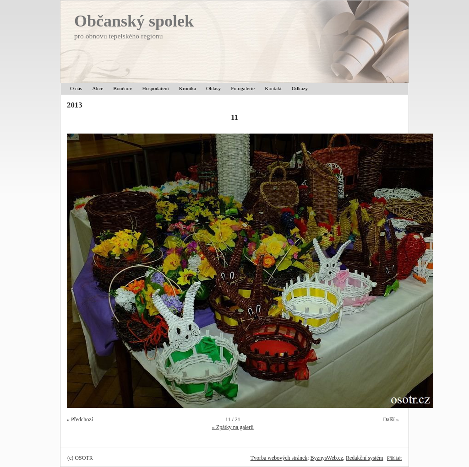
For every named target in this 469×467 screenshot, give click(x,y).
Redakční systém (364, 458)
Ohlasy (213, 88)
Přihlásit (394, 458)
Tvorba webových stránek (279, 458)
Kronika (187, 88)
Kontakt (273, 88)
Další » (390, 419)
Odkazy (300, 88)
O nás (76, 88)
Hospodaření (155, 88)
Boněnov (122, 88)
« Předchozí (80, 419)
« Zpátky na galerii (233, 427)
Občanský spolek (134, 21)
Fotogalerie (243, 88)
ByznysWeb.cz (327, 458)
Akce (97, 88)
